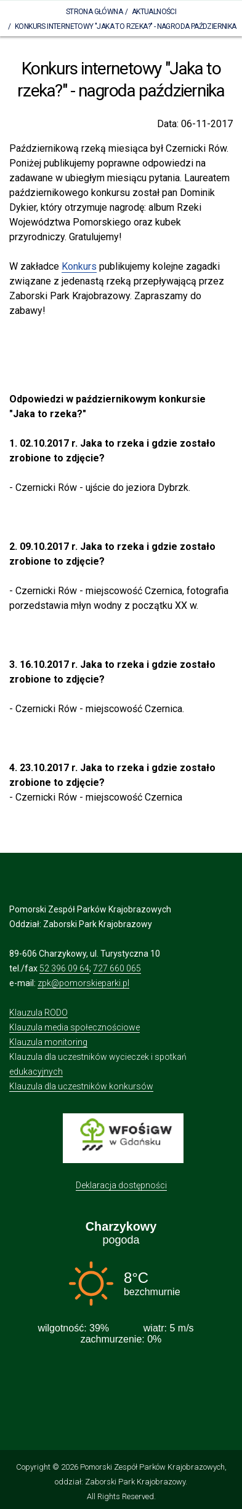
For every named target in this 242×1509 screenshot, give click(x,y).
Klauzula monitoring (48, 1042)
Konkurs (79, 266)
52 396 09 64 (64, 968)
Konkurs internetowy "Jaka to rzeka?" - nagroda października (125, 26)
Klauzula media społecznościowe (74, 1027)
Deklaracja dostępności (121, 1185)
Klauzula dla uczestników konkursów (81, 1086)
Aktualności (154, 11)
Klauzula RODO (38, 1012)
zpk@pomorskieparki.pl (83, 983)
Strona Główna (94, 11)
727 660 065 (117, 968)
